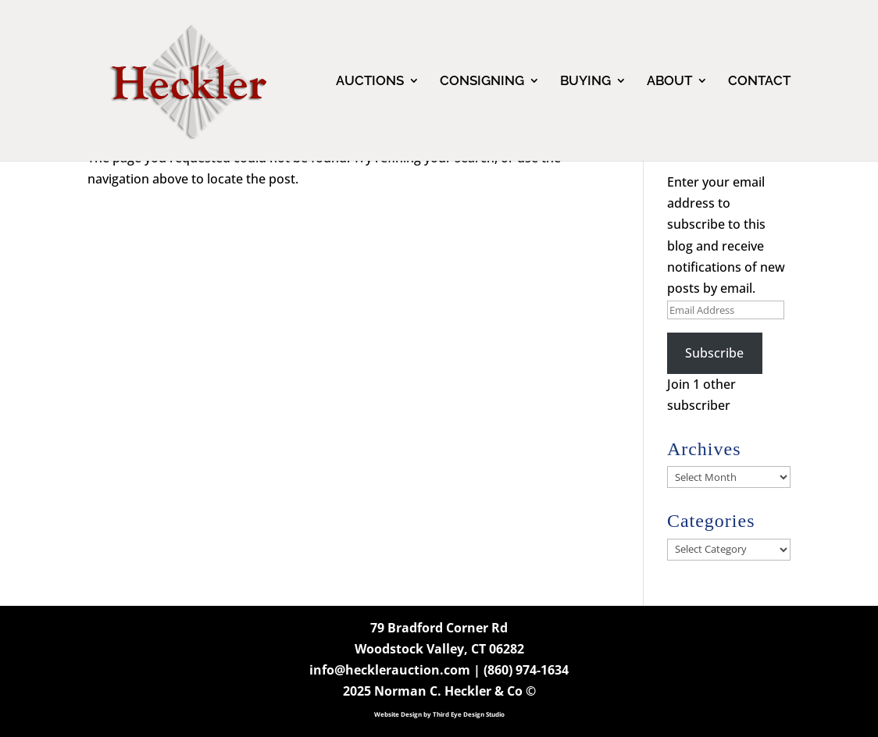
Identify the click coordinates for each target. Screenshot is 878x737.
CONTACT (759, 81)
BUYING (585, 81)
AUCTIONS (370, 81)
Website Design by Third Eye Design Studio (439, 714)
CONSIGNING (482, 81)
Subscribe (714, 352)
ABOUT (669, 81)
